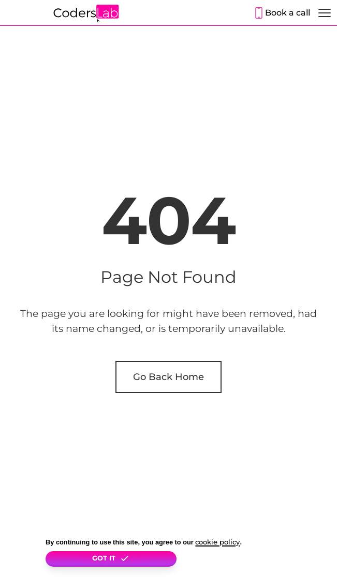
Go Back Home (168, 376)
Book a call (287, 13)
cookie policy (217, 542)
